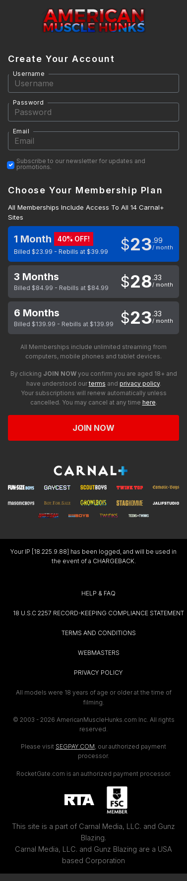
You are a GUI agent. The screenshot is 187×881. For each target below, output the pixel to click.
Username (29, 73)
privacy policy (140, 383)
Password (28, 102)
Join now (93, 428)
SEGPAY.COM (75, 746)
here (149, 402)
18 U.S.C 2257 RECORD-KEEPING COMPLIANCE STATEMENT (98, 613)
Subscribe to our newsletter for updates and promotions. (80, 164)
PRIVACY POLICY (98, 672)
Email (21, 131)
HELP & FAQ (98, 593)
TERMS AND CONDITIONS (99, 633)
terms (97, 383)
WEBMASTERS (99, 652)
